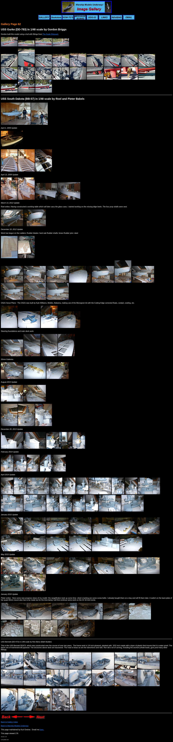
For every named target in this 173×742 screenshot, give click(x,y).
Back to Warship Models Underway (14, 726)
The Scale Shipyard (50, 34)
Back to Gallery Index (9, 722)
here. (42, 730)
